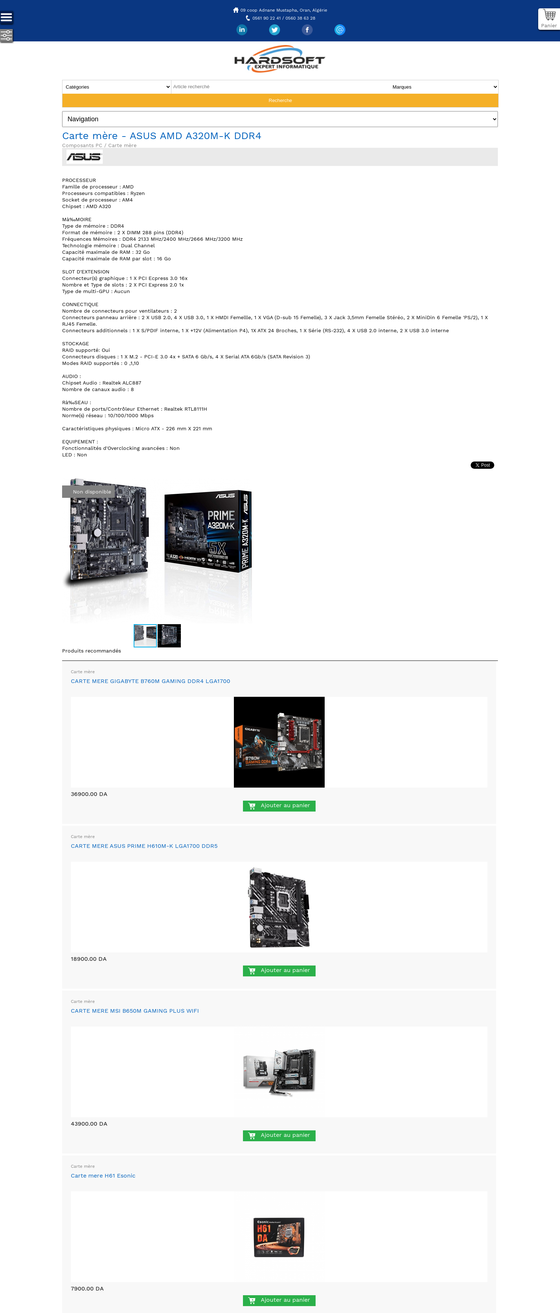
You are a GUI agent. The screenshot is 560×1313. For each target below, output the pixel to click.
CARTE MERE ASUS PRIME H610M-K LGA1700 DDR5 (144, 845)
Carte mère (83, 671)
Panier (549, 25)
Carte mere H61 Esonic (103, 1175)
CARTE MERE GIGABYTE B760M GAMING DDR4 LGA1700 (150, 681)
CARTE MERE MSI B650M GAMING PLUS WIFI (135, 1010)
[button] (246, 485)
